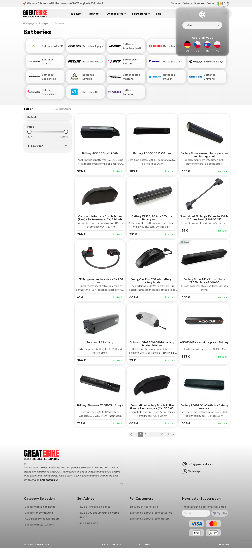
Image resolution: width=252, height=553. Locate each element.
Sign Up (219, 515)
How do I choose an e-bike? (96, 509)
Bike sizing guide (89, 525)
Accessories (115, 13)
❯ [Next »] (173, 434)
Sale (158, 13)
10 (161, 434)
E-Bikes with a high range (42, 509)
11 (167, 434)
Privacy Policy (145, 549)
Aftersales (199, 3)
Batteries (59, 23)
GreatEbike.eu (51, 482)
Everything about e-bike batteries (151, 515)
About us (176, 3)
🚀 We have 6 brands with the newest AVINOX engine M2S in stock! (63, 3)
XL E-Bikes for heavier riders (44, 521)
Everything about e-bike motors (150, 521)
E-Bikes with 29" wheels (41, 527)
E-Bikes (76, 13)
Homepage (28, 23)
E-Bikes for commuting (41, 515)
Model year (35, 145)
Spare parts (139, 13)
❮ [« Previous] (131, 434)
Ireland (189, 25)
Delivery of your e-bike (144, 509)
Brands (93, 13)
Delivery (187, 3)
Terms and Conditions (110, 549)
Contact (211, 3)
